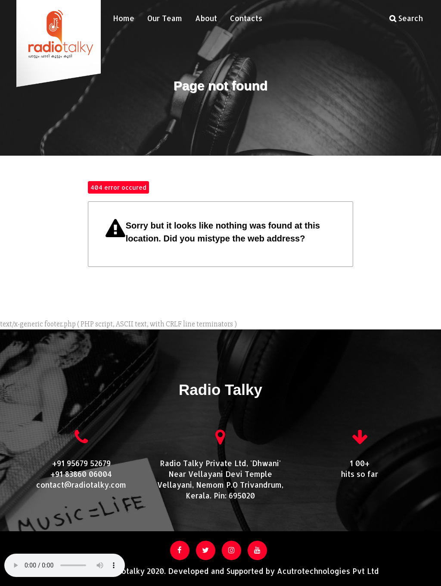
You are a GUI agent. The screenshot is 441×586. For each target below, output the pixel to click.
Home (123, 18)
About (206, 18)
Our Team (164, 18)
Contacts (246, 18)
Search (406, 18)
